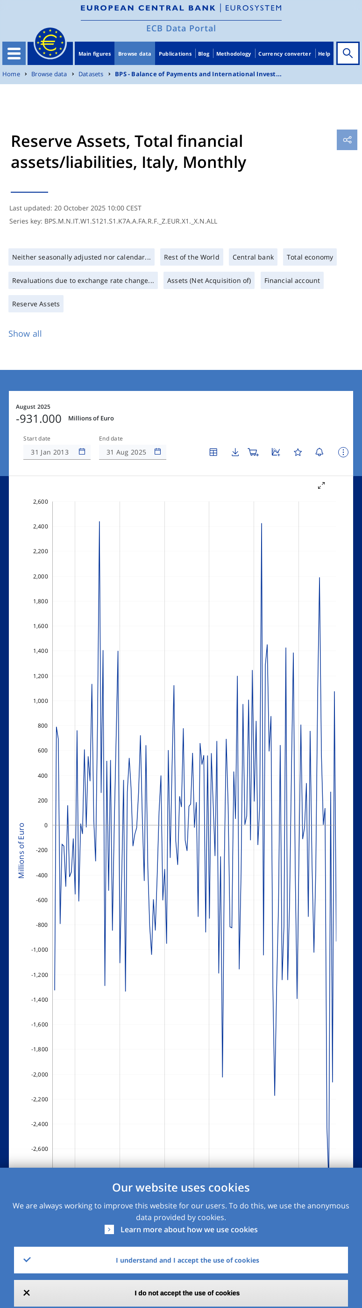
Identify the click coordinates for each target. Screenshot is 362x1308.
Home (11, 74)
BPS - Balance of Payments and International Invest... (198, 74)
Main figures (94, 53)
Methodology (233, 53)
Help (324, 53)
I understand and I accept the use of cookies (187, 1260)
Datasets (91, 74)
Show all (25, 333)
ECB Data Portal (181, 28)
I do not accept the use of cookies (187, 1293)
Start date (36, 438)
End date (111, 438)
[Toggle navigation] (14, 53)
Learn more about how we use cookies (189, 1229)
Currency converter (284, 53)
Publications (175, 53)
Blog (203, 53)
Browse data (135, 53)
